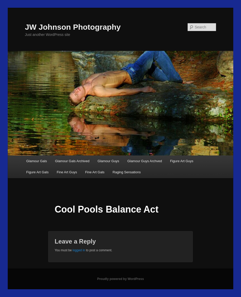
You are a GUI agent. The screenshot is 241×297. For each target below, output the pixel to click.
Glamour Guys (108, 161)
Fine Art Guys (67, 172)
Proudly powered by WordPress (120, 279)
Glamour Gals (36, 161)
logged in (78, 250)
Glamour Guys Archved (144, 161)
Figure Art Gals (37, 172)
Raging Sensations (127, 172)
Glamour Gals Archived (72, 161)
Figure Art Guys (181, 161)
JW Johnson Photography (73, 27)
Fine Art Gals (94, 172)
